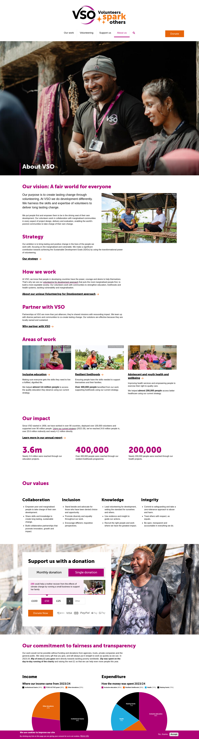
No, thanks (163, 734)
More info (84, 736)
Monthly (49, 572)
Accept (174, 734)
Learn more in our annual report (42, 437)
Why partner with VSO (36, 326)
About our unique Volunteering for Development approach (59, 294)
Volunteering (86, 32)
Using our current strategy (64, 428)
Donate (174, 33)
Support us (105, 32)
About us (122, 32)
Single (86, 572)
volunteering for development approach (60, 282)
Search (134, 33)
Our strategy (30, 258)
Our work (69, 32)
